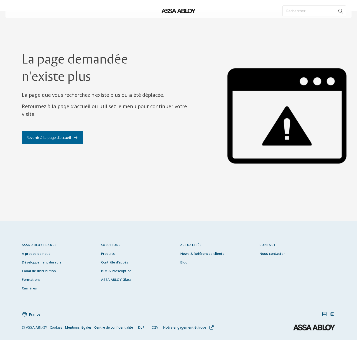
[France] (31, 313)
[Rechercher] (341, 11)
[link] (324, 314)
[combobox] (314, 10)
